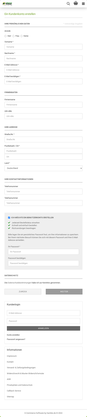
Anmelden (43, 328)
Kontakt (10, 362)
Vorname (8, 42)
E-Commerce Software (34, 413)
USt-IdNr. (8, 111)
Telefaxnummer (11, 198)
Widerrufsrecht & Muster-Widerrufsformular (25, 373)
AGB (9, 379)
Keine (26, 36)
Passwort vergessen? (16, 339)
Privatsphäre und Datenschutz (19, 385)
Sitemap (10, 396)
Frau (17, 36)
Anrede (7, 31)
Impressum (12, 356)
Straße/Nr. (9, 134)
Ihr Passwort (13, 246)
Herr (9, 36)
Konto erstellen (13, 335)
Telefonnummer (11, 186)
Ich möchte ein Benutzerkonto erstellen (32, 217)
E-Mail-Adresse (11, 65)
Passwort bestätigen (17, 258)
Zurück (23, 291)
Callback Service (14, 391)
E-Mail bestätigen (12, 76)
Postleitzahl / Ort (11, 146)
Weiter (64, 291)
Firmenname (9, 99)
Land (6, 163)
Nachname (9, 53)
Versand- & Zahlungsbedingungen (21, 367)
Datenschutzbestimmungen (19, 283)
